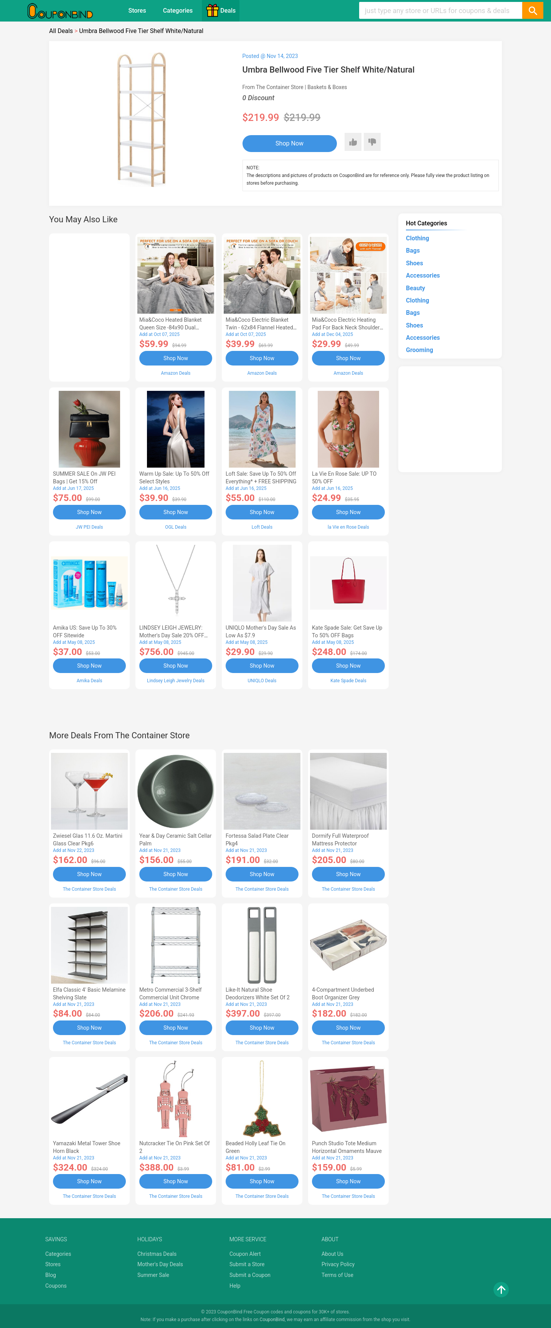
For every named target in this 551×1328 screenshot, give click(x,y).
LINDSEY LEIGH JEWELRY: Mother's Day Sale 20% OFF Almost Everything (171, 635)
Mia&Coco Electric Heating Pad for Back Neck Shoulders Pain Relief (347, 327)
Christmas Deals (157, 1254)
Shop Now (290, 143)
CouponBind (272, 1319)
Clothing (417, 238)
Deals (221, 10)
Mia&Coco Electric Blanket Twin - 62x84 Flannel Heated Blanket (259, 327)
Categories (178, 10)
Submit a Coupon (250, 1275)
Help (235, 1286)
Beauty (415, 288)
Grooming (419, 350)
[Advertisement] (89, 306)
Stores (137, 10)
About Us (332, 1254)
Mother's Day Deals (160, 1264)
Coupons (56, 1286)
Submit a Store (247, 1264)
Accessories (423, 275)
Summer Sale (153, 1275)
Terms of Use (337, 1275)
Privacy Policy (338, 1264)
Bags (413, 250)
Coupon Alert (245, 1254)
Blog (50, 1275)
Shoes (414, 263)
